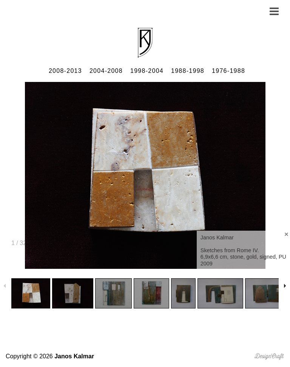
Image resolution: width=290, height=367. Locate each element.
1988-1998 (187, 71)
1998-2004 (147, 71)
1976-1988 (228, 71)
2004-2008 (106, 71)
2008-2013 (65, 71)
